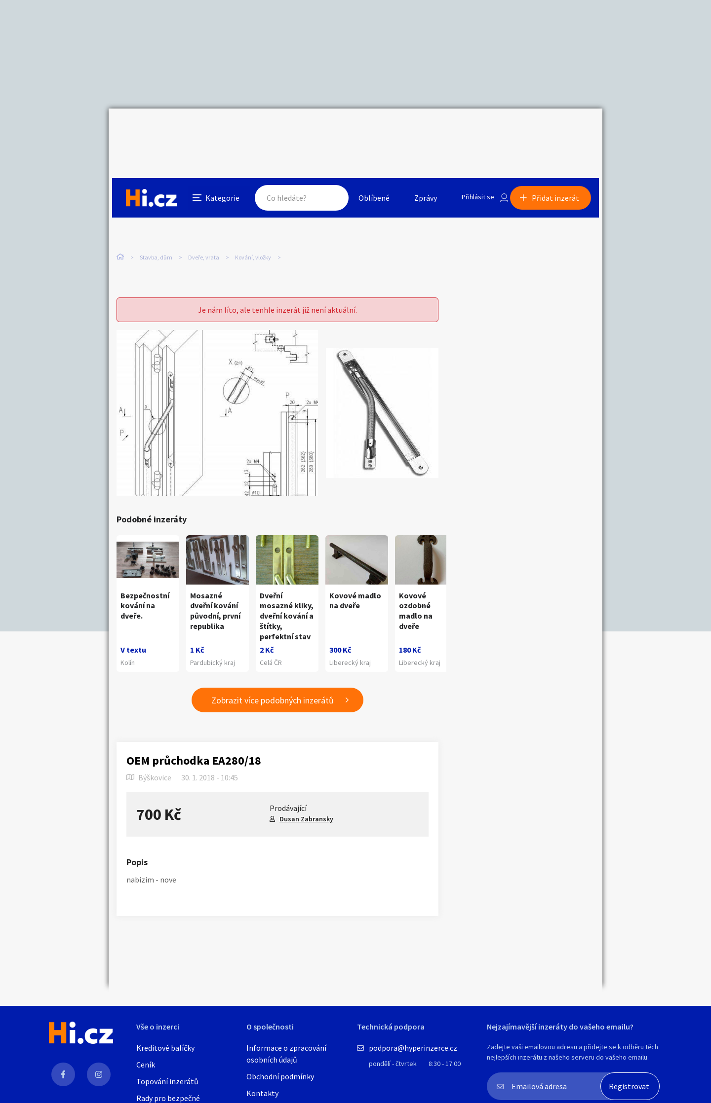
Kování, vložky (253, 207)
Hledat (320, 130)
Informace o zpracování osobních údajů (286, 1054)
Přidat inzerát (559, 130)
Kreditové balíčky (165, 1048)
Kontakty (262, 1093)
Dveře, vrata (203, 207)
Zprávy (414, 130)
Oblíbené (362, 130)
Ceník (145, 1064)
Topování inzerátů (167, 1081)
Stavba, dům (156, 207)
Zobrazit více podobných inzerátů (272, 685)
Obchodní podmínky (280, 1076)
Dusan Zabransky (306, 803)
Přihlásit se (469, 130)
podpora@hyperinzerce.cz (413, 1048)
